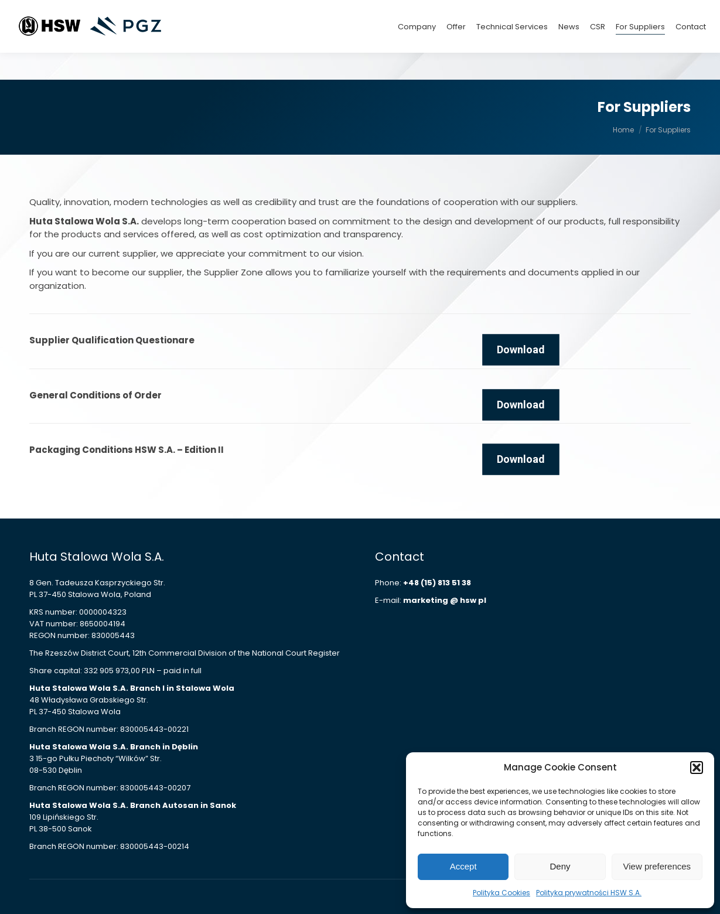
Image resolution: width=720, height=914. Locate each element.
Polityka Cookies (501, 893)
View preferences (657, 866)
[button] (696, 767)
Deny (560, 866)
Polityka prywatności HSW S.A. (588, 893)
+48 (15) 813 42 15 (601, 13)
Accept (463, 866)
